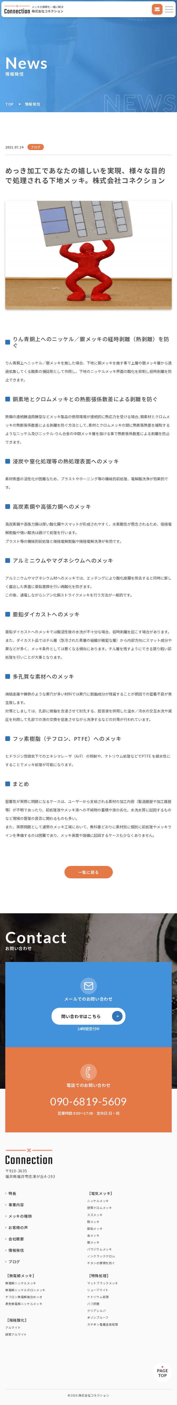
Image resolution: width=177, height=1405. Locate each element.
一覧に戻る (88, 872)
